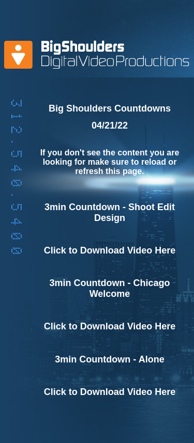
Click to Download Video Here (110, 250)
